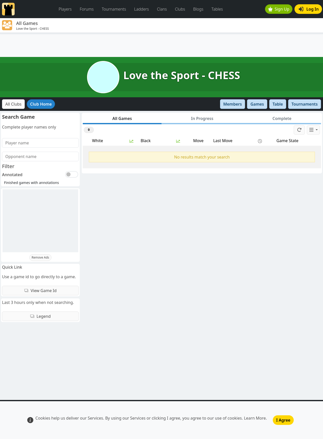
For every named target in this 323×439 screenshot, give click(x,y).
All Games (122, 118)
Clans (162, 9)
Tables (217, 9)
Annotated (12, 174)
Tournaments (114, 9)
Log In (309, 9)
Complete (282, 118)
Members (232, 104)
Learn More (255, 418)
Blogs (198, 9)
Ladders (141, 9)
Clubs (180, 9)
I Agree (283, 420)
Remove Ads (40, 257)
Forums (87, 9)
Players (65, 9)
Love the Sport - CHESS (181, 75)
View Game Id (40, 290)
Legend (40, 316)
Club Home (41, 104)
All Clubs (13, 104)
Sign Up (278, 9)
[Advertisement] (161, 45)
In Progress (202, 118)
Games (257, 104)
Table (278, 104)
